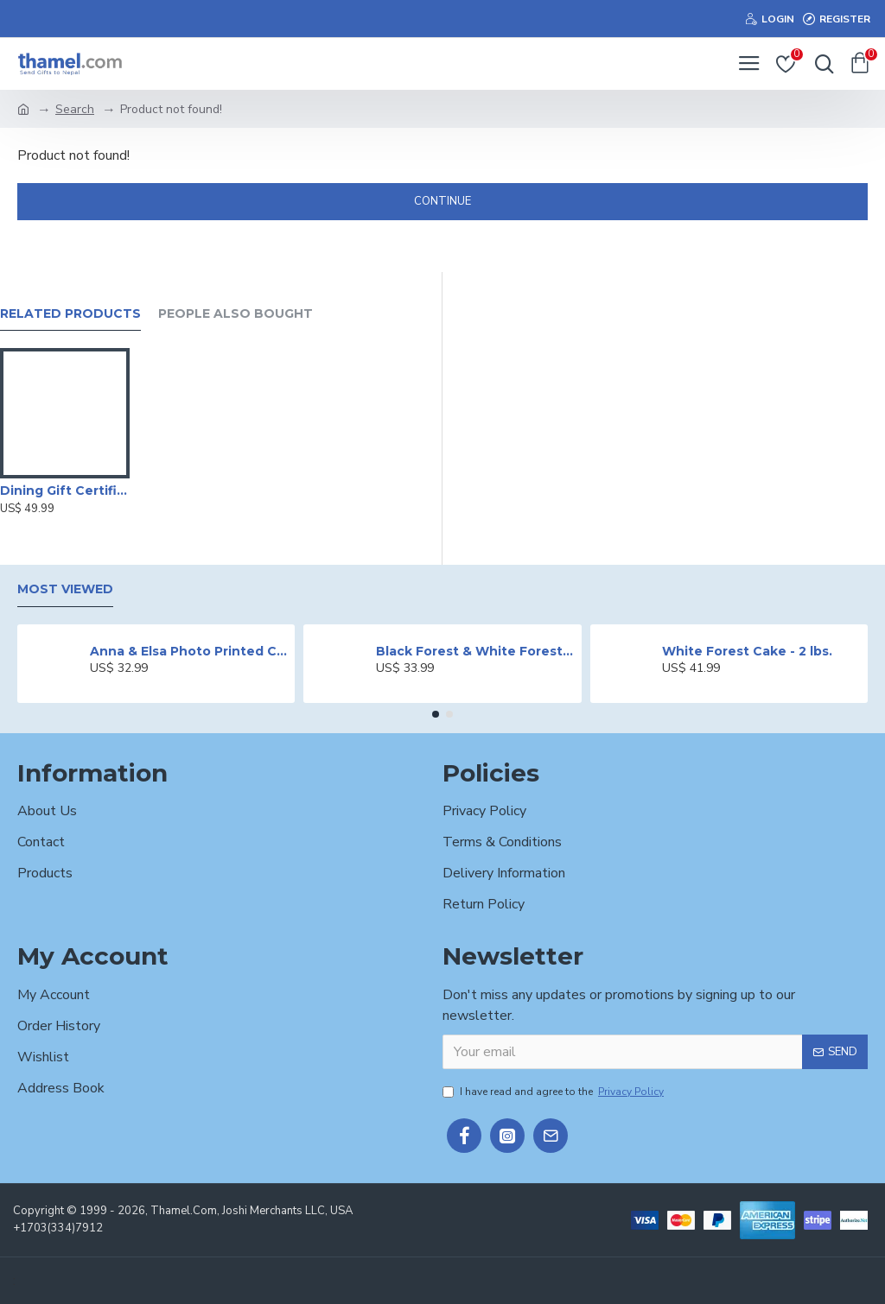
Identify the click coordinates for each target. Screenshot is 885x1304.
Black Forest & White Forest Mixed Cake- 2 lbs (475, 651)
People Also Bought (235, 314)
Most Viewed (65, 589)
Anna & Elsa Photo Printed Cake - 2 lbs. (189, 651)
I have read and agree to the (554, 1091)
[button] (435, 714)
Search (74, 109)
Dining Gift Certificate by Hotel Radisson (65, 490)
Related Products (70, 314)
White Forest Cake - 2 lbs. (747, 651)
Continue (442, 201)
